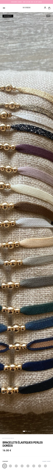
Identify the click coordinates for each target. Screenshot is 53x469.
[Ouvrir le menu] (3, 7)
